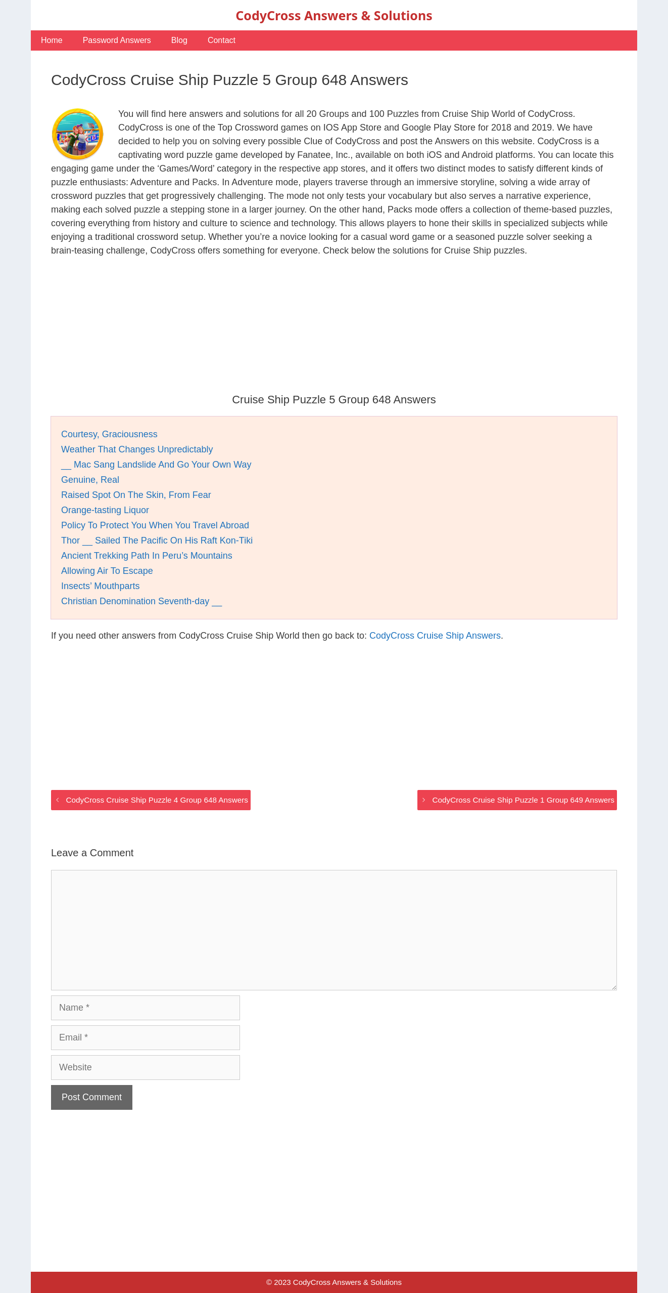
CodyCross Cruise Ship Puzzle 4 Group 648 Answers (157, 800)
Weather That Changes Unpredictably (137, 449)
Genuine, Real (90, 480)
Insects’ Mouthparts (100, 586)
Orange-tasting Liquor (105, 510)
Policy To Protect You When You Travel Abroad (155, 525)
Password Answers (117, 40)
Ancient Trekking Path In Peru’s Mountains (146, 556)
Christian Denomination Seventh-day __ (141, 601)
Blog (179, 40)
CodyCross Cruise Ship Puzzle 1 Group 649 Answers (524, 800)
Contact (221, 40)
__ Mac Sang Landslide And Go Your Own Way (156, 465)
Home (52, 40)
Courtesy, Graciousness (109, 434)
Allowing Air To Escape (107, 571)
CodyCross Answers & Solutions (333, 15)
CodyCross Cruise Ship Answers (435, 636)
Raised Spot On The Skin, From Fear (136, 495)
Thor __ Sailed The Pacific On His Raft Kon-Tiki (157, 540)
